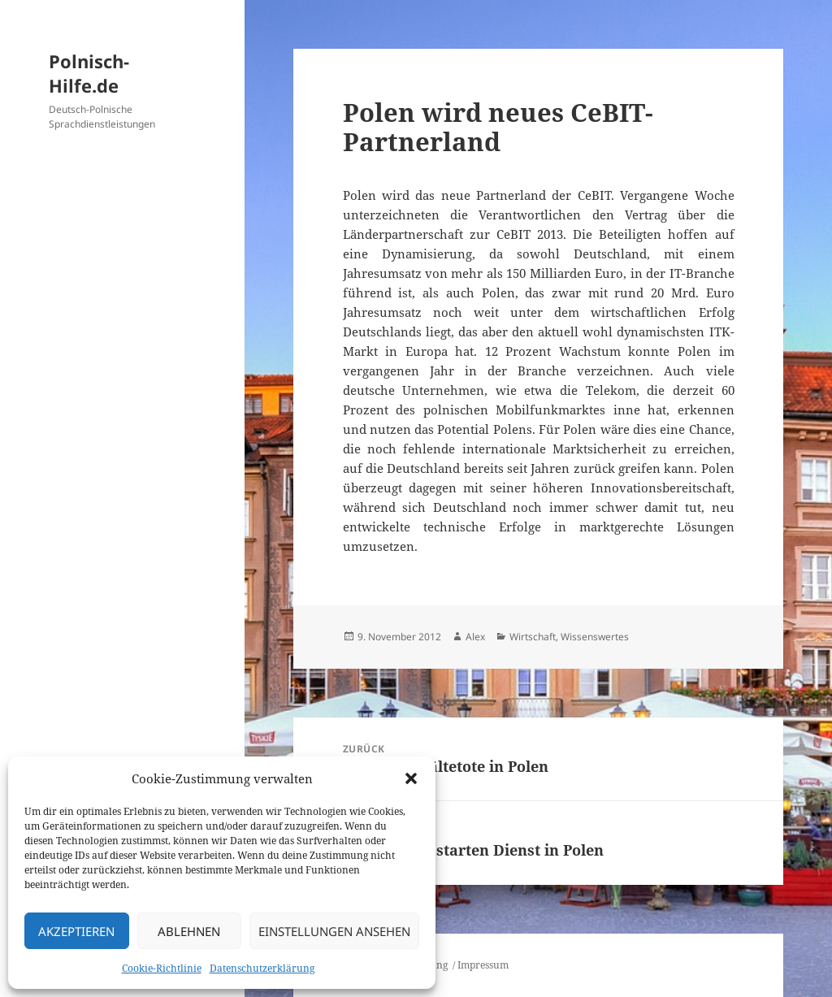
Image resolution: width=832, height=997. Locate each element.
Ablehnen (189, 931)
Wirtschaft (532, 637)
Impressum (483, 965)
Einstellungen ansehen (334, 931)
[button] (411, 778)
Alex (475, 637)
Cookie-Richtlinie (162, 968)
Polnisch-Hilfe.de (89, 73)
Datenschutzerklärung (262, 968)
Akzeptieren (76, 931)
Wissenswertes (595, 637)
